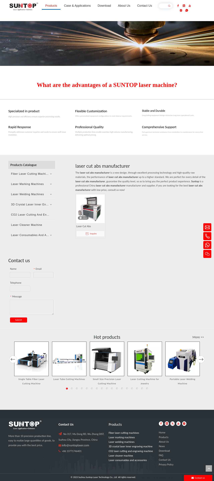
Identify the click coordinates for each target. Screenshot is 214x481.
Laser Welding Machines (27, 194)
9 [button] (107, 388)
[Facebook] (178, 6)
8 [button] (102, 388)
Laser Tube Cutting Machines (69, 379)
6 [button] (92, 388)
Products (163, 437)
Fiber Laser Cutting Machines (31, 173)
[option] (31, 364)
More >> (198, 337)
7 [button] (97, 388)
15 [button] (137, 388)
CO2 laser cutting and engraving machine (131, 451)
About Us (164, 441)
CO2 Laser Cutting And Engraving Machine (33, 214)
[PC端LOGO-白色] (25, 425)
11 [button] (117, 388)
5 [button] (87, 388)
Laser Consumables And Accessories (33, 235)
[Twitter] (172, 423)
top (209, 468)
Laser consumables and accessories (128, 460)
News (162, 446)
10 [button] (112, 388)
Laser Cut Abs (83, 226)
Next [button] (200, 368)
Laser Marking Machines (27, 184)
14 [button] (132, 388)
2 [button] (72, 388)
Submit (18, 319)
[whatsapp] (187, 10)
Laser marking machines (122, 437)
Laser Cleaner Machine (26, 224)
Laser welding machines (121, 441)
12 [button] (122, 388)
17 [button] (147, 388)
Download (164, 450)
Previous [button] (13, 368)
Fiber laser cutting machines (124, 432)
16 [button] (142, 388)
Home (162, 432)
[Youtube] (190, 6)
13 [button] (127, 388)
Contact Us (165, 459)
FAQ (161, 455)
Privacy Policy (166, 464)
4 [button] (82, 388)
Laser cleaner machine (121, 455)
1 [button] (67, 388)
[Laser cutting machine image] (107, 43)
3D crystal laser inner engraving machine (130, 446)
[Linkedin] (184, 6)
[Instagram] (181, 10)
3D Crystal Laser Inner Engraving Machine (33, 204)
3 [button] (77, 388)
